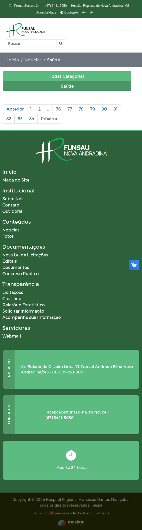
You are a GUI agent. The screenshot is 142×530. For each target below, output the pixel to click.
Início (13, 59)
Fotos (8, 236)
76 (58, 108)
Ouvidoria (12, 211)
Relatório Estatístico (23, 304)
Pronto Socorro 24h (27, 6)
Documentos (15, 267)
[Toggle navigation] (125, 30)
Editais (9, 260)
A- (91, 12)
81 (115, 108)
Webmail (11, 335)
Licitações (12, 292)
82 (8, 118)
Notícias (33, 59)
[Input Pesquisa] (31, 43)
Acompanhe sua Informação (31, 317)
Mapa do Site (15, 179)
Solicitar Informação (23, 310)
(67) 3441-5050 (56, 6)
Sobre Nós (12, 198)
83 (20, 118)
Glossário (11, 298)
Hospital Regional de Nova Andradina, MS (100, 6)
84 (31, 118)
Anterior (15, 108)
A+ (84, 12)
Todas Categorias (67, 76)
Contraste (69, 12)
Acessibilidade (46, 12)
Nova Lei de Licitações (25, 254)
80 (104, 108)
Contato (10, 204)
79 (92, 108)
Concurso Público (20, 273)
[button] (60, 43)
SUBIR (97, 505)
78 (81, 108)
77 (69, 108)
